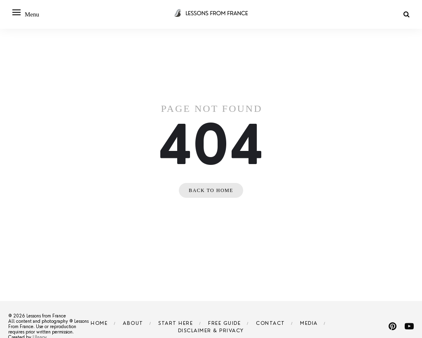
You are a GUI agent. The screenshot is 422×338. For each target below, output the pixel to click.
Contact (270, 323)
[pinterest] (392, 326)
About (133, 323)
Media (309, 323)
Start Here (175, 323)
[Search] (406, 14)
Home (99, 323)
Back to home (211, 190)
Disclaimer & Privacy (211, 330)
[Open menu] (16, 12)
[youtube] (409, 326)
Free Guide (224, 323)
